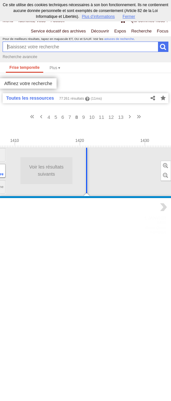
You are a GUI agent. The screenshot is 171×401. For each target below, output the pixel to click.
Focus (162, 31)
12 (111, 117)
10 (92, 117)
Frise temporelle (24, 67)
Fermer (129, 16)
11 (101, 117)
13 (121, 117)
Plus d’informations (98, 16)
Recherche (141, 31)
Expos (120, 31)
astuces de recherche (119, 39)
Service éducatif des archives (58, 31)
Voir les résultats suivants (26, 170)
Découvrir (100, 31)
